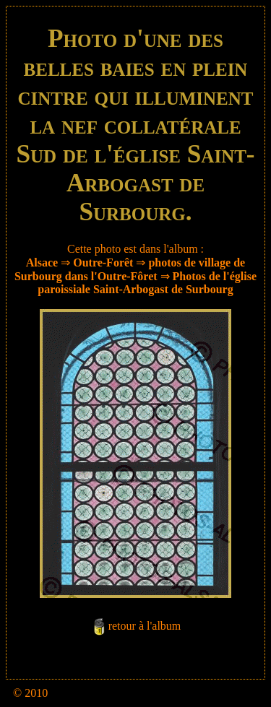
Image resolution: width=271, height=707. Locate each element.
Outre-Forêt (103, 262)
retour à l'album (144, 626)
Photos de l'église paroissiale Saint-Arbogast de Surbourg (147, 282)
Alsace (42, 262)
